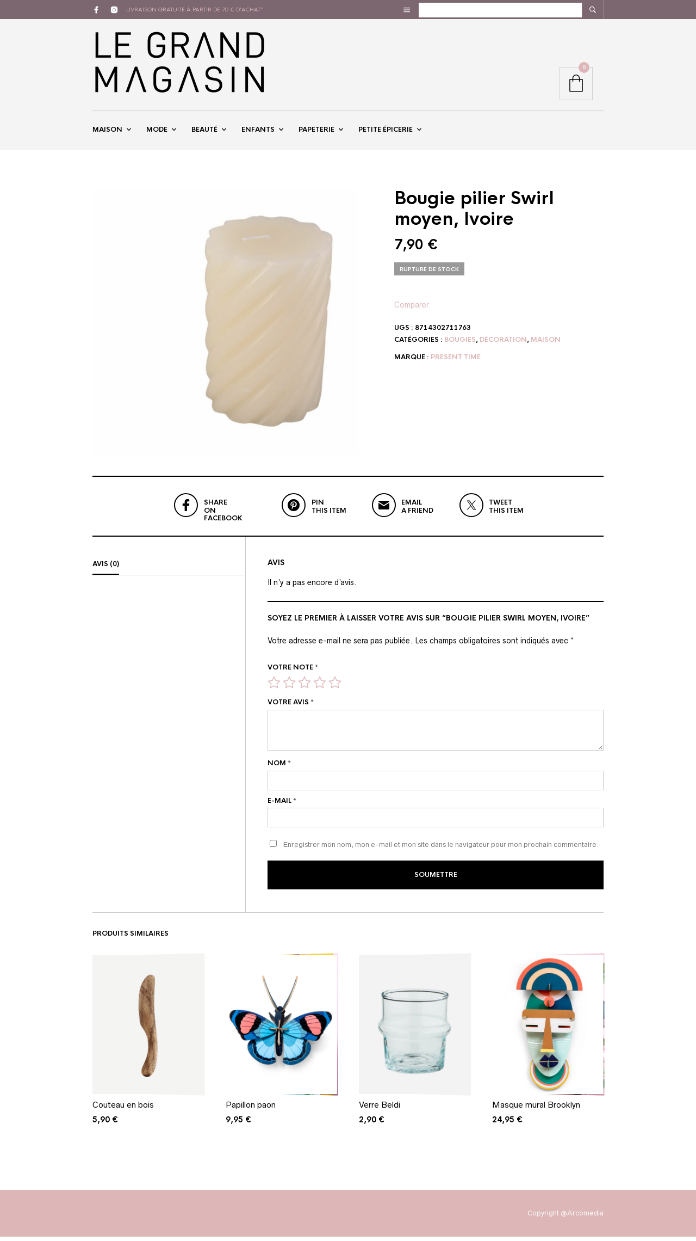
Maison (107, 132)
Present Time (456, 362)
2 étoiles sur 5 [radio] (289, 688)
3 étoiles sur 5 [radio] (304, 688)
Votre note (293, 672)
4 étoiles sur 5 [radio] (319, 688)
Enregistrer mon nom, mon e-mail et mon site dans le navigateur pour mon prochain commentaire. (441, 850)
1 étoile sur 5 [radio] (274, 688)
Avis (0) (105, 569)
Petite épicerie (385, 132)
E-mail (282, 806)
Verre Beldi (379, 1109)
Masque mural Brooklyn (536, 1109)
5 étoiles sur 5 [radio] (334, 688)
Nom (279, 768)
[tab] (168, 569)
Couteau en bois (123, 1109)
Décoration (503, 345)
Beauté (204, 132)
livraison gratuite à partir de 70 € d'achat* (194, 9)
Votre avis (291, 707)
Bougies (460, 345)
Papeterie (316, 132)
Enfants (258, 132)
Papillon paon (251, 1109)
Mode (156, 132)
